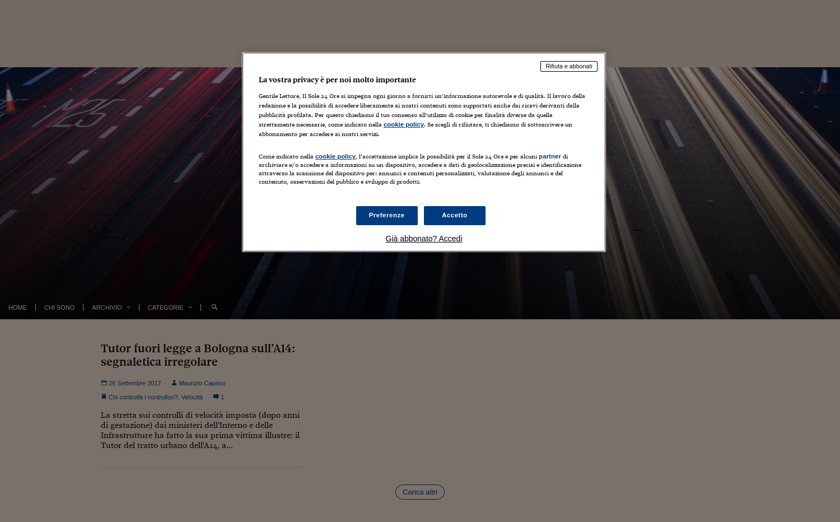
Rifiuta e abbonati (568, 66)
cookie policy (404, 124)
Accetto (455, 215)
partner (550, 156)
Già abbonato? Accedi (424, 238)
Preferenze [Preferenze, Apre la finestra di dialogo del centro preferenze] (387, 215)
